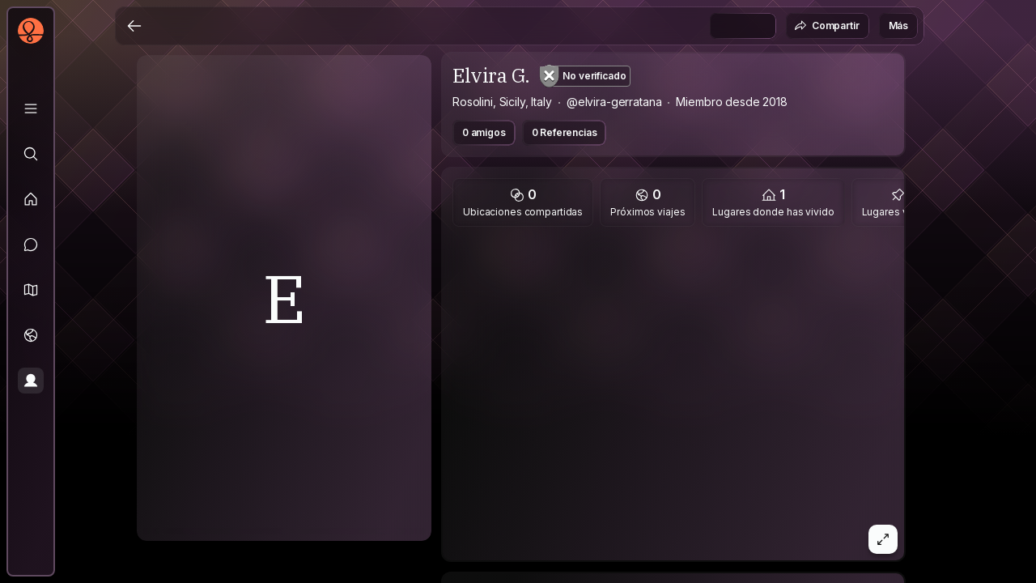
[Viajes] (31, 335)
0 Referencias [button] (564, 132)
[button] (31, 290)
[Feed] (31, 199)
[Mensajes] (31, 244)
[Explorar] (31, 154)
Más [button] (899, 25)
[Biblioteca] (31, 108)
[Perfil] (31, 381)
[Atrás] (134, 26)
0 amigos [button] (484, 132)
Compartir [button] (827, 25)
